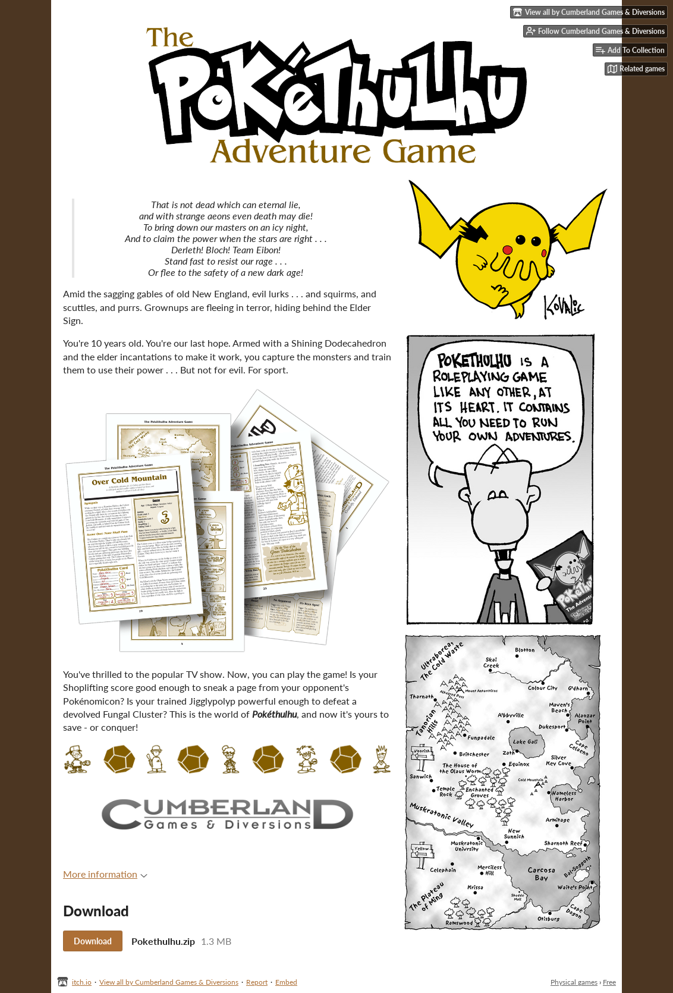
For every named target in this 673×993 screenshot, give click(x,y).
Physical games (574, 982)
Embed (286, 982)
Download (93, 941)
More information (105, 873)
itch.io (82, 982)
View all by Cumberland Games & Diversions (168, 982)
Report (257, 982)
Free (609, 982)
